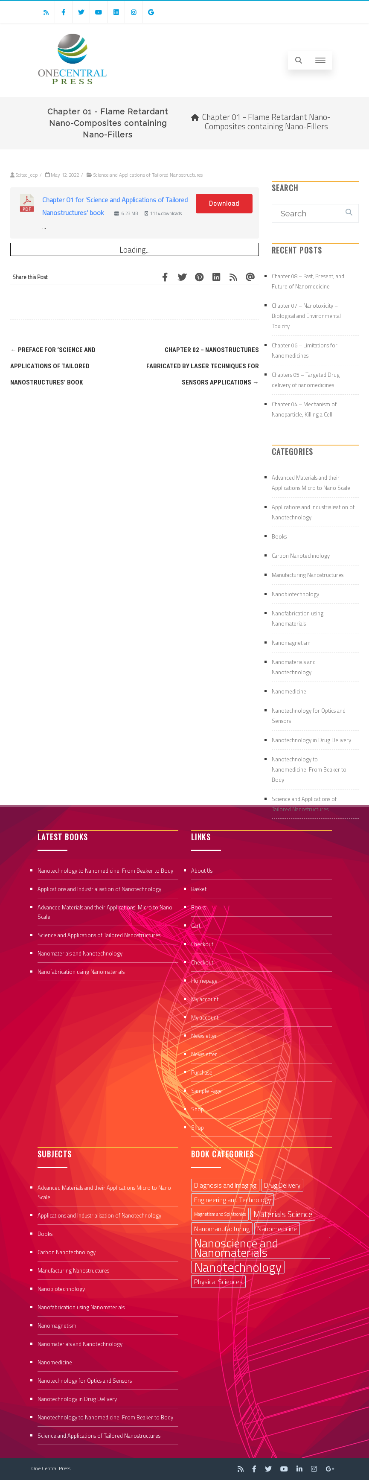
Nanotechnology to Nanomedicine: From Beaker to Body (309, 769)
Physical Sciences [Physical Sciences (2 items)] (218, 1281)
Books (279, 536)
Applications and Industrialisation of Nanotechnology (99, 889)
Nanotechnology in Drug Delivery (311, 740)
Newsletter (204, 1035)
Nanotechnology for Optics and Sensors (85, 1380)
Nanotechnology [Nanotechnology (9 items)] (238, 1267)
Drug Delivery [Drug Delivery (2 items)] (282, 1185)
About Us (201, 870)
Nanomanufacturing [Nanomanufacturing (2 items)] (222, 1229)
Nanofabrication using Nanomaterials (81, 971)
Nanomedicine (289, 691)
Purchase (201, 1072)
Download (224, 203)
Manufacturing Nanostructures (307, 575)
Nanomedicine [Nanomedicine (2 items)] (277, 1229)
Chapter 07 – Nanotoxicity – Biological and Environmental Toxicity (306, 315)
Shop (197, 1109)
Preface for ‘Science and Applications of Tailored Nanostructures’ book (53, 366)
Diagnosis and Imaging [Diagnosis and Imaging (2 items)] (225, 1185)
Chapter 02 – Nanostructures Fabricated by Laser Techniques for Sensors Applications (202, 366)
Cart (195, 925)
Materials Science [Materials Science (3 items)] (282, 1214)
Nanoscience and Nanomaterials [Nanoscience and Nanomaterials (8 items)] (236, 1248)
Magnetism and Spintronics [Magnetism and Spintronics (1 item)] (220, 1214)
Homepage (204, 980)
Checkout (202, 944)
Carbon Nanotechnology (301, 555)
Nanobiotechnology (295, 594)
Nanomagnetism (291, 642)
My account (204, 999)
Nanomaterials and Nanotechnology (80, 953)
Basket (198, 889)
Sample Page (206, 1091)
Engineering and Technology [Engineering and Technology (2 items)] (232, 1199)
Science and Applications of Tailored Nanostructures (148, 174)
